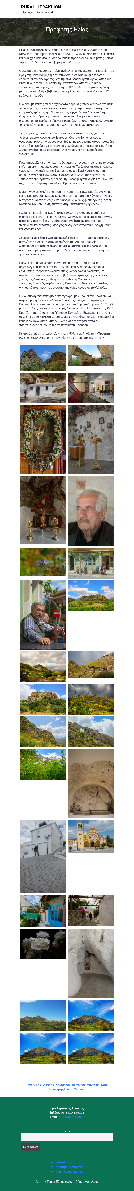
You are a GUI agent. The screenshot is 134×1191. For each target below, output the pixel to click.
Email (67, 1131)
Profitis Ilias (32, 1085)
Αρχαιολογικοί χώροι (70, 1085)
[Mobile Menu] (110, 9)
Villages (48, 1085)
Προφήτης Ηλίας (60, 1089)
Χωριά (78, 1089)
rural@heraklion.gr (71, 1117)
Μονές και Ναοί (97, 1085)
